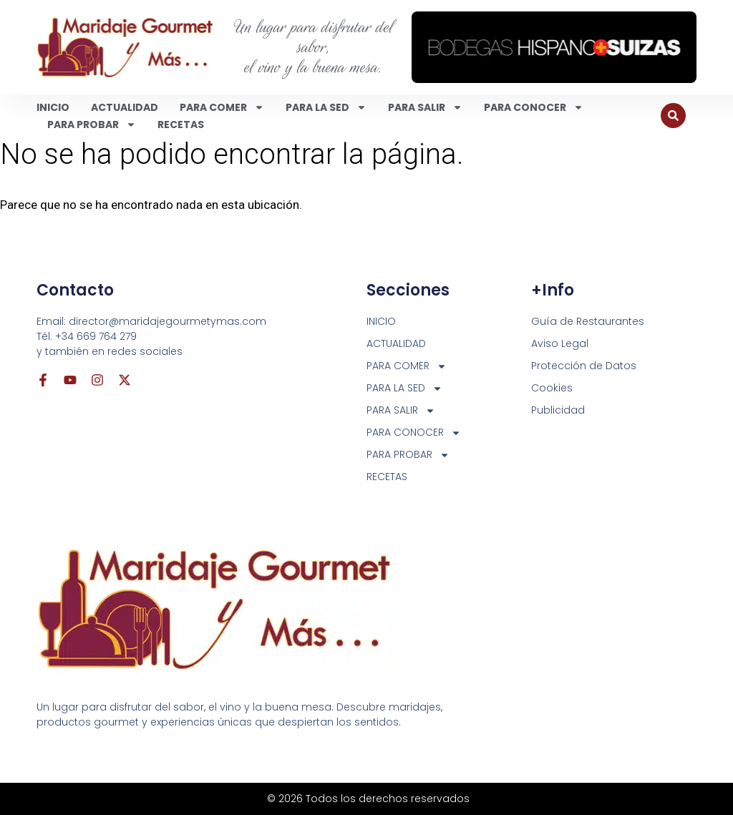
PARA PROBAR (91, 124)
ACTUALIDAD (124, 107)
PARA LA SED (326, 107)
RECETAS (180, 124)
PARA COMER (222, 107)
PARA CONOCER (533, 107)
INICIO (53, 107)
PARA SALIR (425, 107)
